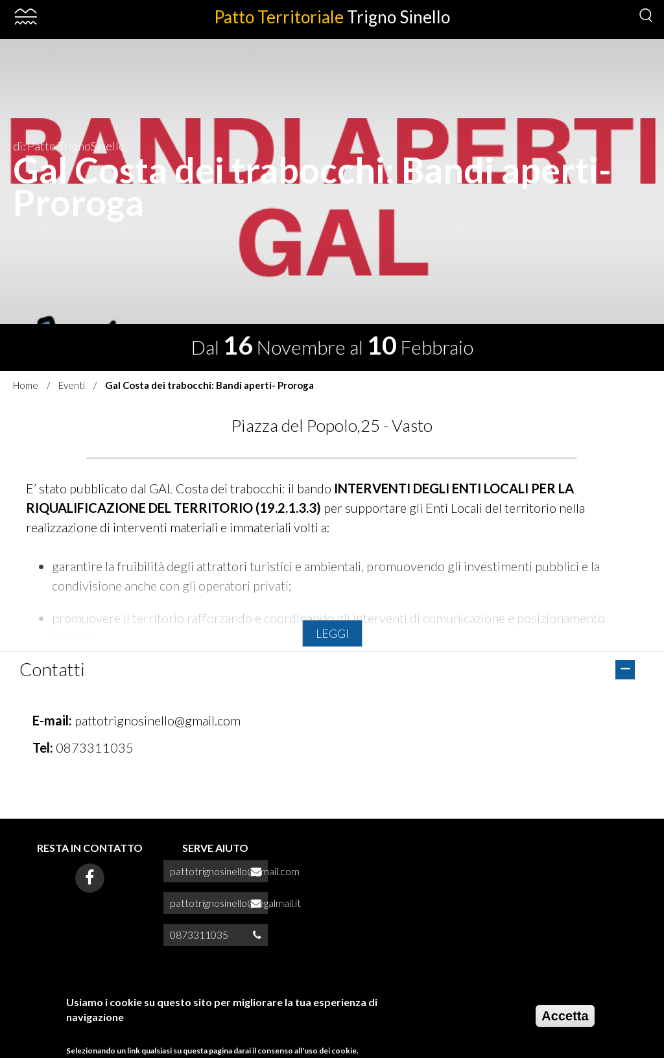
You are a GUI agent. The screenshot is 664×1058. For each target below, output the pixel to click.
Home (25, 385)
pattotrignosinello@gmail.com (158, 720)
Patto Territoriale (332, 16)
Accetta (564, 1020)
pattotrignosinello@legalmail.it (235, 903)
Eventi (71, 385)
